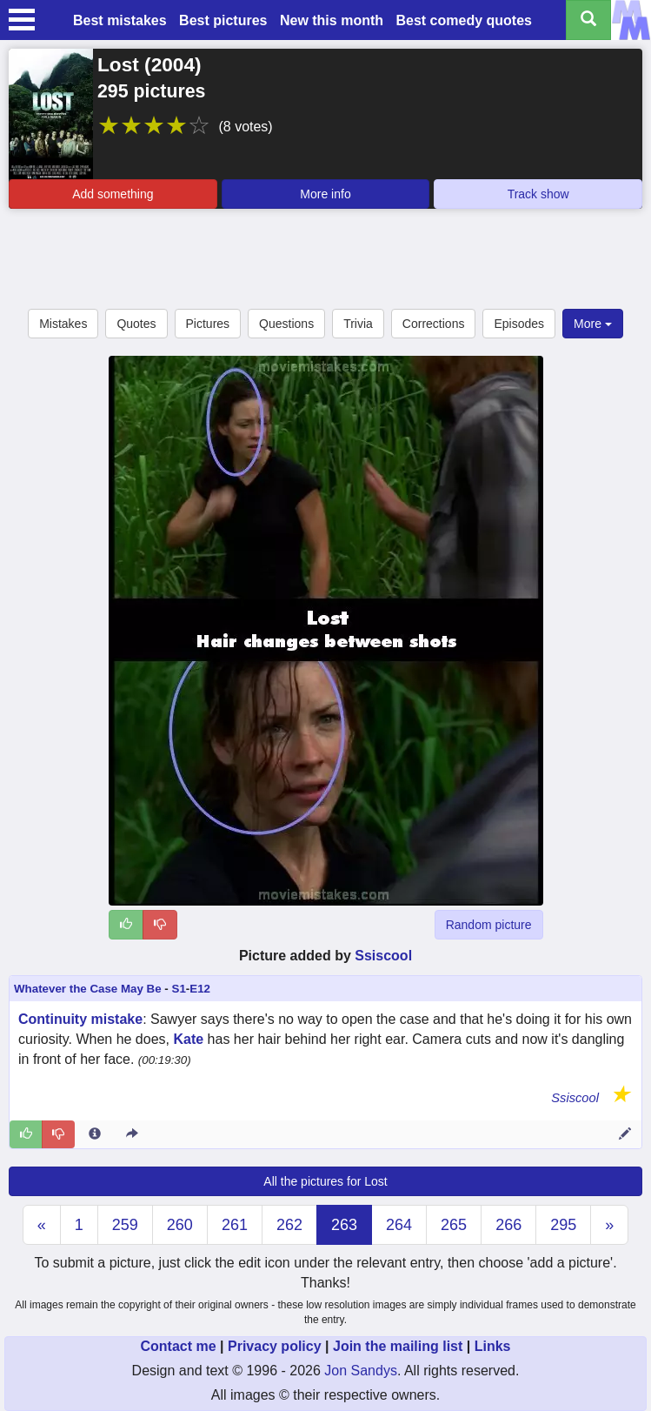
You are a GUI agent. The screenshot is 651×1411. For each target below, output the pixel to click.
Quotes (136, 324)
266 (508, 1225)
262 (289, 1225)
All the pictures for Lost (325, 1181)
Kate (188, 1039)
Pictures (208, 324)
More (593, 324)
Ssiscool (383, 955)
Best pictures (223, 20)
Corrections (433, 324)
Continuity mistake (80, 1019)
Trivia (358, 324)
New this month (331, 20)
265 (454, 1225)
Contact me (178, 1346)
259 (125, 1225)
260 (180, 1225)
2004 (173, 64)
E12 (199, 988)
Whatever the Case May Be (88, 988)
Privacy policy (275, 1346)
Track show (538, 194)
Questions (286, 324)
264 (399, 1225)
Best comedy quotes (463, 20)
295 (563, 1225)
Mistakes (63, 324)
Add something (112, 194)
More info (325, 194)
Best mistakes (120, 20)
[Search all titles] (588, 20)
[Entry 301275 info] (94, 1134)
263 (344, 1225)
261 (235, 1225)
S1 (179, 988)
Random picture (489, 925)
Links (493, 1346)
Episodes (519, 324)
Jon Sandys (360, 1370)
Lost (118, 64)
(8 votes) (245, 126)
